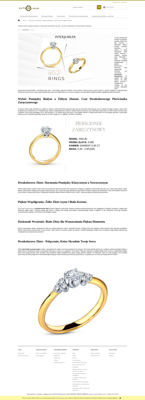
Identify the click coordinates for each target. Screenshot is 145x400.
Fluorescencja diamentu (78, 365)
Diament (74, 358)
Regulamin (57, 355)
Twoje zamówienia (95, 353)
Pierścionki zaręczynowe (26, 208)
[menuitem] (29, 16)
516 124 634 (115, 394)
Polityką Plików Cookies (62, 398)
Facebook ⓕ (112, 353)
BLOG (73, 353)
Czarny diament (76, 360)
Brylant (74, 355)
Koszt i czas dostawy (41, 353)
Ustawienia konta (95, 355)
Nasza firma (21, 353)
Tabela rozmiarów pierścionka (80, 382)
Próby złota (75, 367)
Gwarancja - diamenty (60, 353)
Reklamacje (57, 358)
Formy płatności (40, 355)
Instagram (111, 355)
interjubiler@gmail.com (99, 394)
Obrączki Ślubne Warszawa (79, 362)
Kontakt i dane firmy (23, 355)
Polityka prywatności (59, 362)
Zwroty (56, 360)
